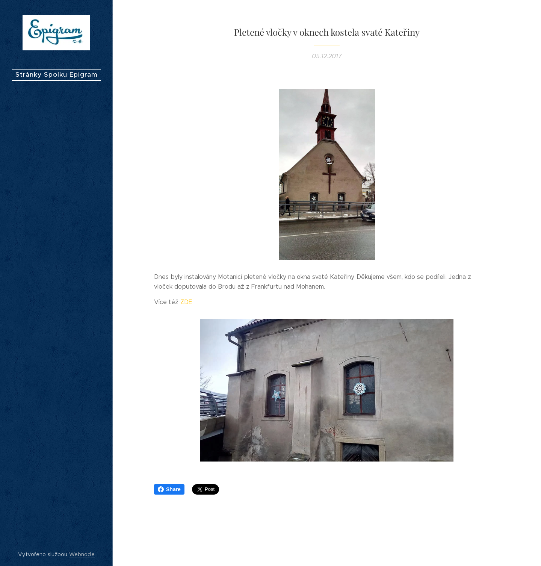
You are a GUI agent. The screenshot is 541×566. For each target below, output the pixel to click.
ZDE (186, 302)
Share (169, 489)
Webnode (82, 554)
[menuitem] (56, 276)
